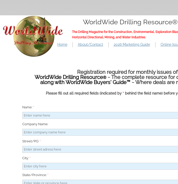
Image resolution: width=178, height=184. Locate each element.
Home (62, 44)
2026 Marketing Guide (132, 44)
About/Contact (90, 44)
